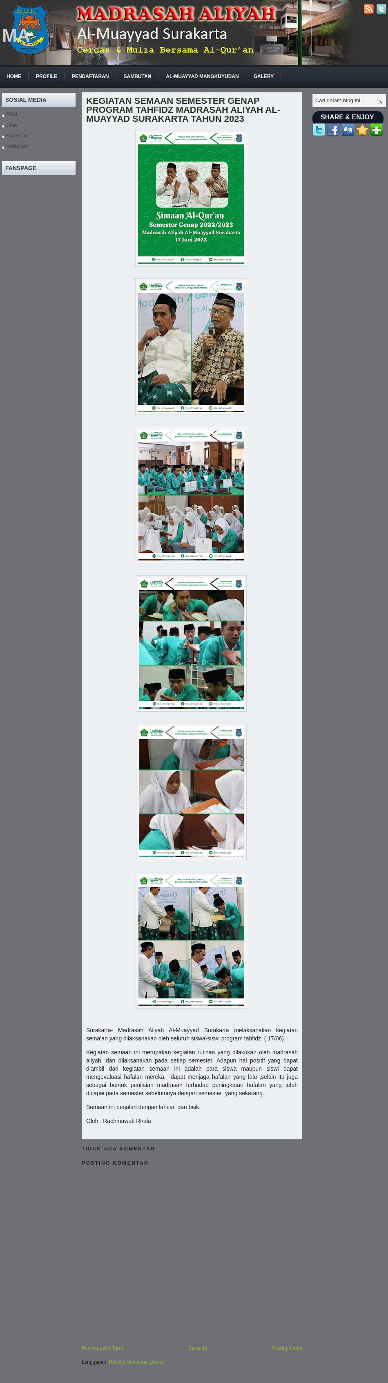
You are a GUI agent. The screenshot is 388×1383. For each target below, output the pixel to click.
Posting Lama (287, 1348)
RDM (11, 114)
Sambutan (137, 76)
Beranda (25, 11)
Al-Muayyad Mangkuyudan (202, 76)
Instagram (17, 146)
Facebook (17, 136)
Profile (46, 76)
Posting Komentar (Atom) (136, 1362)
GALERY (264, 76)
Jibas (12, 125)
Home (14, 76)
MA (16, 35)
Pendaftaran (90, 76)
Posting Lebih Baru (102, 1348)
